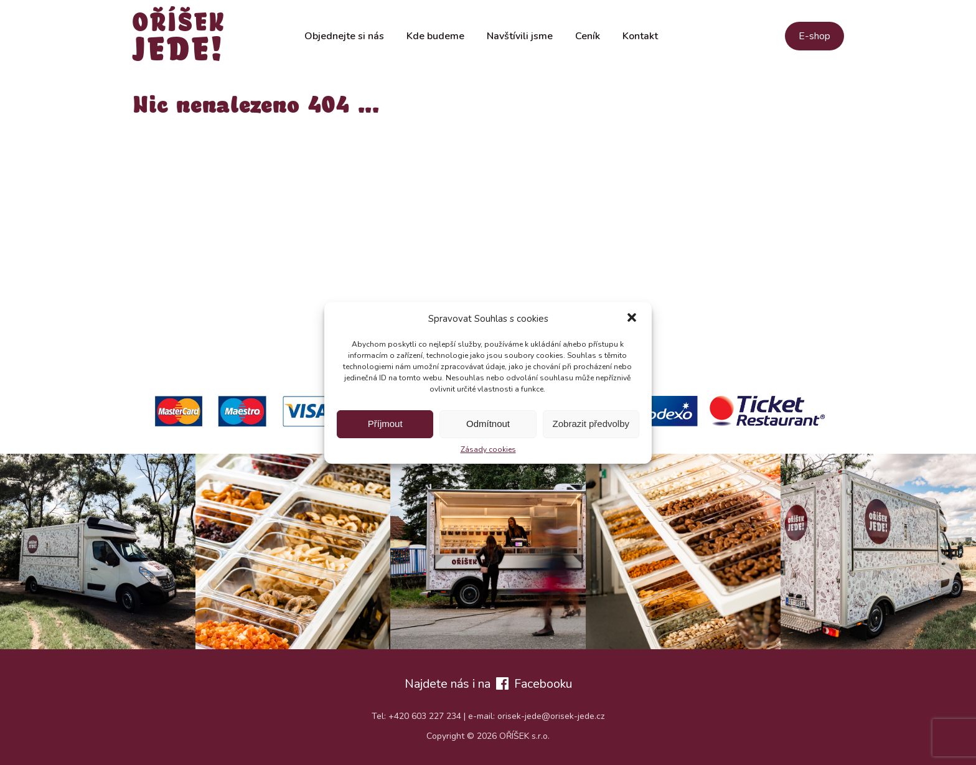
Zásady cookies (488, 449)
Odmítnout (488, 423)
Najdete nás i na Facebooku (488, 683)
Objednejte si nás (344, 36)
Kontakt (640, 36)
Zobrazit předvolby (591, 423)
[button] (631, 318)
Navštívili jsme (520, 36)
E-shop (814, 36)
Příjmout (385, 423)
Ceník (587, 36)
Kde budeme (435, 36)
